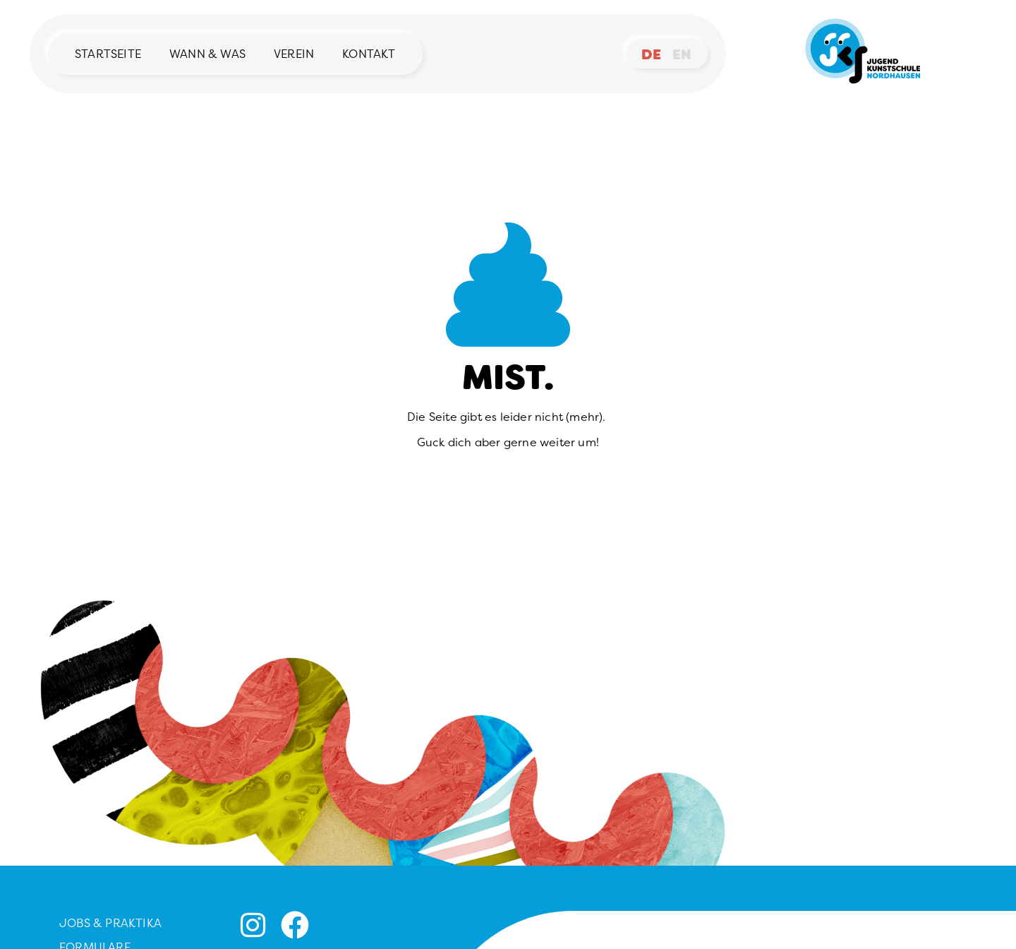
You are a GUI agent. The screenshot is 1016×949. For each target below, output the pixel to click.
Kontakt (368, 53)
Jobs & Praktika (110, 923)
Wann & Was (207, 53)
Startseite (108, 53)
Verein (294, 53)
